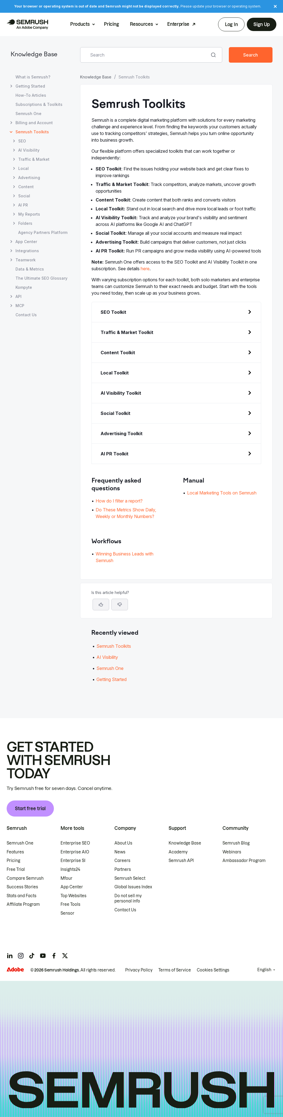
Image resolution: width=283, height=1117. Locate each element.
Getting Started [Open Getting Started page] (30, 86)
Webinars (231, 852)
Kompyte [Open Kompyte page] (23, 287)
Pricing (111, 24)
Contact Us (125, 910)
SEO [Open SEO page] (22, 141)
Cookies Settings (213, 970)
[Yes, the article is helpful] (101, 604)
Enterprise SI (73, 860)
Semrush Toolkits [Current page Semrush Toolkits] (32, 131)
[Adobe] (15, 969)
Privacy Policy (139, 970)
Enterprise (178, 24)
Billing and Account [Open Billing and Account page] (34, 123)
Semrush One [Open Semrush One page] (28, 113)
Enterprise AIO (75, 852)
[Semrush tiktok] (31, 955)
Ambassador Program (244, 860)
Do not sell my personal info (128, 899)
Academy (178, 852)
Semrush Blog (236, 843)
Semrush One (20, 843)
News (119, 852)
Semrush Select (129, 878)
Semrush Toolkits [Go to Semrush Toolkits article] (113, 646)
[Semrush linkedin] (9, 955)
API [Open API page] (18, 296)
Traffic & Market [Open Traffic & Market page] (33, 159)
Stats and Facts (21, 896)
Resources (141, 24)
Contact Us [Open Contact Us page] (26, 314)
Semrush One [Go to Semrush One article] (110, 668)
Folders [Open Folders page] (25, 223)
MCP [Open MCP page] (19, 305)
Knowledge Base (34, 54)
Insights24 (70, 869)
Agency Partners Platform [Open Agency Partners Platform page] (42, 232)
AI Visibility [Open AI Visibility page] (29, 150)
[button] (119, 604)
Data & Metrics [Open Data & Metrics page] (29, 269)
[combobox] (145, 55)
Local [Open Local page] (23, 168)
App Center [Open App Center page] (26, 241)
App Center (72, 887)
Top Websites (74, 896)
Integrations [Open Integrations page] (27, 251)
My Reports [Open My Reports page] (29, 214)
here (145, 268)
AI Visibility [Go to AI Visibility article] (107, 657)
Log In (231, 24)
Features (15, 852)
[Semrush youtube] (42, 955)
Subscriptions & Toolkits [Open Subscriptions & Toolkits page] (38, 104)
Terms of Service (174, 970)
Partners (122, 869)
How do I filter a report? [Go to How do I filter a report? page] (119, 501)
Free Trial (16, 869)
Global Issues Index (133, 887)
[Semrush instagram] (20, 955)
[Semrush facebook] (53, 955)
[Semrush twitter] (64, 955)
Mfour (66, 878)
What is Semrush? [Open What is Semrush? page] (32, 77)
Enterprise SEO (75, 843)
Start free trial (30, 808)
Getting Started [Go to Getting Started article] (111, 679)
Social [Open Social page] (24, 196)
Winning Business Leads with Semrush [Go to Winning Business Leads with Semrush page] (124, 557)
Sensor (67, 913)
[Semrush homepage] (27, 24)
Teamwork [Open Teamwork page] (25, 260)
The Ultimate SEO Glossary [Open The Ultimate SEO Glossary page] (41, 278)
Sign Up (261, 24)
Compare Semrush (25, 878)
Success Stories (22, 887)
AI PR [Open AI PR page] (23, 205)
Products (80, 24)
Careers (122, 860)
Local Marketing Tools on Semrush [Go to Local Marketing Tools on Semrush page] (221, 493)
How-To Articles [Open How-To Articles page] (30, 95)
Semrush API (181, 860)
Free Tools (70, 904)
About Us (123, 843)
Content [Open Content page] (26, 187)
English (264, 970)
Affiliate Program (23, 904)
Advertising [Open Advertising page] (29, 177)
